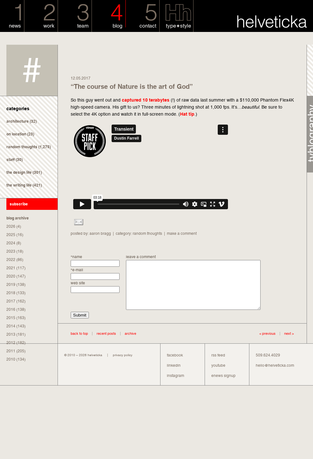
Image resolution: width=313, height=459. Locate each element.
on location (16, 134)
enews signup (223, 385)
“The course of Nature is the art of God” (132, 86)
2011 (10, 351)
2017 (10, 301)
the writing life (19, 185)
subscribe (19, 204)
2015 (10, 318)
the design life (19, 172)
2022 (10, 259)
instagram (175, 385)
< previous (267, 343)
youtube (218, 375)
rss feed (218, 365)
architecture (17, 121)
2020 (10, 276)
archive (130, 343)
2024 (10, 243)
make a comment (182, 233)
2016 (10, 309)
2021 (10, 268)
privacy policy (122, 364)
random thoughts (21, 146)
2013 (10, 334)
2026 (10, 226)
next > (285, 343)
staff (10, 159)
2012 (10, 342)
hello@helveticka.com (275, 375)
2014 (10, 326)
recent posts (106, 343)
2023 (10, 251)
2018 (10, 293)
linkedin (174, 375)
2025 (10, 235)
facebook (175, 365)
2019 (10, 284)
